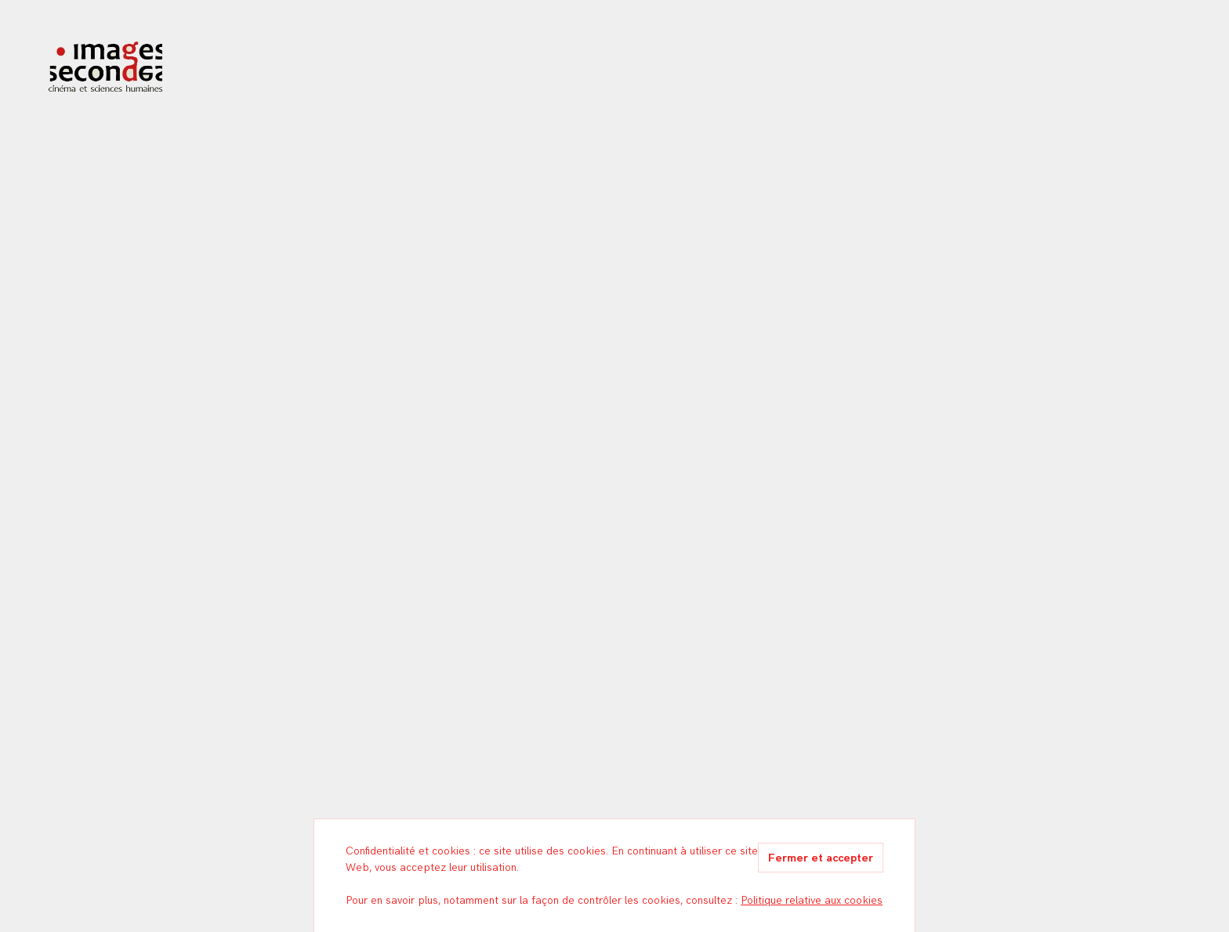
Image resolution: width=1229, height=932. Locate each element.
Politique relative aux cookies (812, 900)
